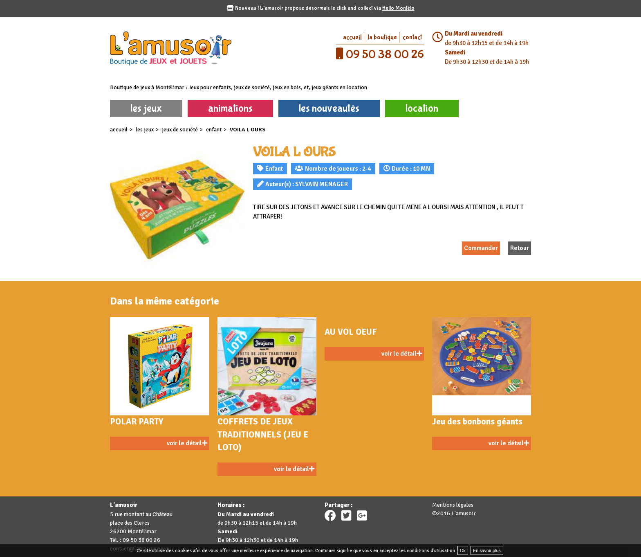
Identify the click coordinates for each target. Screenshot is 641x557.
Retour (519, 248)
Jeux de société (180, 129)
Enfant (214, 129)
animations (230, 108)
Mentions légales (452, 504)
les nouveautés (329, 108)
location (422, 108)
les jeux (146, 108)
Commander (481, 248)
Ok (463, 550)
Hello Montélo (398, 8)
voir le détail (187, 443)
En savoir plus (487, 550)
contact (412, 37)
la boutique (382, 37)
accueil (352, 37)
